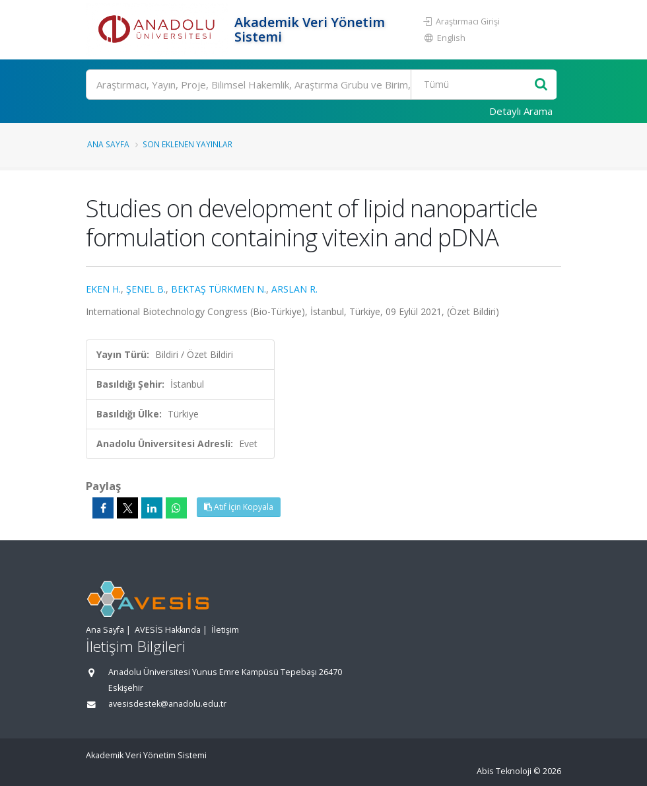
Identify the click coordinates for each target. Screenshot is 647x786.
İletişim (225, 629)
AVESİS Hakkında (168, 629)
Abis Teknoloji (504, 771)
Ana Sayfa (108, 144)
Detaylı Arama (521, 111)
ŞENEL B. (146, 289)
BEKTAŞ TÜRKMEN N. (218, 289)
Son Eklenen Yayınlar (187, 144)
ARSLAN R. (294, 289)
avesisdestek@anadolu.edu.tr (167, 703)
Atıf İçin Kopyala (238, 507)
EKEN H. (103, 289)
